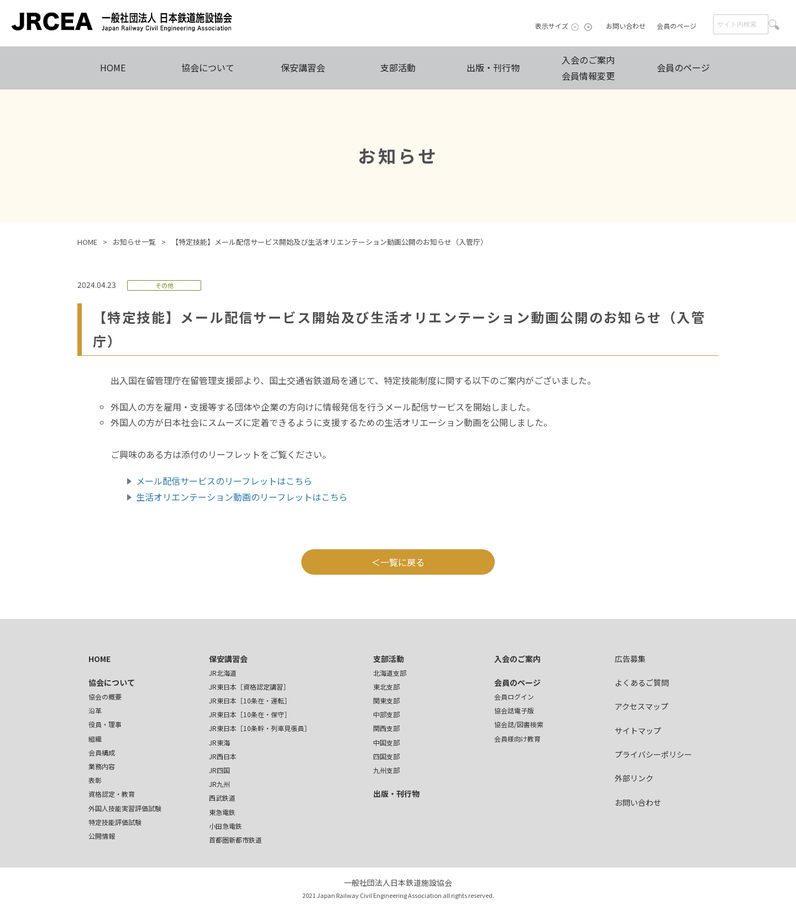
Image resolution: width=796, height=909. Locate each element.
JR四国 (219, 770)
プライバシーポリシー (653, 754)
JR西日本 (223, 756)
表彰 (95, 780)
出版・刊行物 (493, 67)
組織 (95, 738)
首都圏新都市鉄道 (235, 839)
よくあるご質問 (642, 682)
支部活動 (398, 67)
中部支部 (386, 714)
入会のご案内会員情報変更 (588, 67)
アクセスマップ (641, 706)
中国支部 (386, 742)
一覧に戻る (402, 562)
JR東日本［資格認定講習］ (249, 686)
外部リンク (634, 778)
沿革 (95, 710)
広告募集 (630, 658)
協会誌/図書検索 (518, 724)
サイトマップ (638, 730)
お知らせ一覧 (134, 242)
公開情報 (101, 835)
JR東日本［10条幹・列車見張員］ (260, 728)
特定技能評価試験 (115, 822)
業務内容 (101, 766)
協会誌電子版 (514, 710)
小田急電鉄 (225, 826)
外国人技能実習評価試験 (124, 808)
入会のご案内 (517, 658)
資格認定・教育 (111, 793)
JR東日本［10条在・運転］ (250, 700)
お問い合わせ (626, 25)
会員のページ (676, 25)
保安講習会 (303, 67)
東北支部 (386, 686)
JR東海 (219, 742)
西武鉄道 (222, 797)
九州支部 (386, 770)
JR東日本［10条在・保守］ (250, 714)
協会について (207, 67)
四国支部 (386, 756)
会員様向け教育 (517, 738)
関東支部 (386, 700)
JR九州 (219, 784)
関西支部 (386, 728)
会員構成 (101, 752)
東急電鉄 (222, 812)
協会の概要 (105, 696)
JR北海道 (223, 672)
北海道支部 (389, 672)
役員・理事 (105, 724)
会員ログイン (514, 696)
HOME (112, 67)
